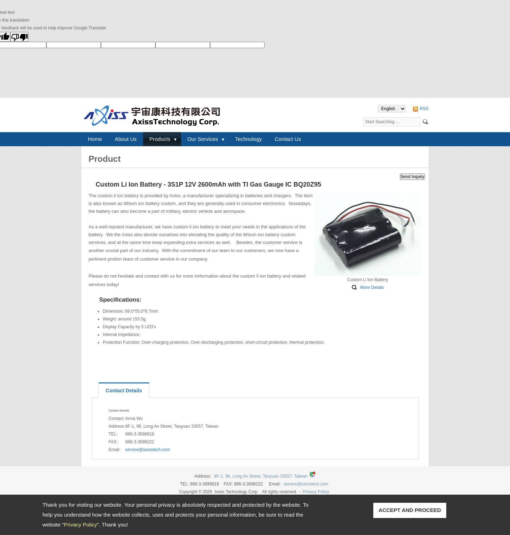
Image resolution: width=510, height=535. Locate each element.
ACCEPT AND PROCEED (410, 510)
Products (159, 139)
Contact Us (288, 139)
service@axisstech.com (147, 449)
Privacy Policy (80, 525)
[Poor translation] (19, 37)
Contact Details (124, 390)
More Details (372, 287)
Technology (248, 139)
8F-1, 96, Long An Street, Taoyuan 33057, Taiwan (260, 476)
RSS (424, 108)
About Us (126, 139)
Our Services (202, 139)
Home (95, 139)
